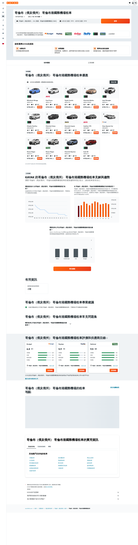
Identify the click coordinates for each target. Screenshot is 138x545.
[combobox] (19, 17)
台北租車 (31, 493)
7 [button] (61, 43)
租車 (35, 541)
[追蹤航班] (3, 29)
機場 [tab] (49, 479)
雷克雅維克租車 (33, 495)
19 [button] (52, 52)
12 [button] (52, 47)
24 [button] (44, 56)
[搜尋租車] (3, 16)
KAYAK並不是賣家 (73, 525)
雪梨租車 (89, 493)
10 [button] (44, 47)
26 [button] (53, 56)
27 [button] (57, 56)
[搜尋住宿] (3, 12)
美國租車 (41, 541)
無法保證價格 (49, 519)
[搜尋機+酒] (3, 20)
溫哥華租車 (90, 498)
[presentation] (107, 338)
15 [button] (66, 47)
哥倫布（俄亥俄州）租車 (60, 541)
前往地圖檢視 (114, 420)
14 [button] (61, 47)
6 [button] (57, 43)
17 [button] (43, 52)
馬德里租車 (61, 493)
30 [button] (39, 60)
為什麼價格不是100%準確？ (73, 531)
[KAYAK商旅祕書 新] (3, 33)
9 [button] (39, 47)
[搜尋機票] (3, 8)
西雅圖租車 (32, 498)
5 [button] (52, 43)
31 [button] (44, 60)
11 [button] (48, 47)
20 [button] (57, 52)
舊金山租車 (90, 490)
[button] (3, 3)
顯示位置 (52, 365)
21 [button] (61, 52)
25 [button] (48, 56)
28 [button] (61, 56)
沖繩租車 (31, 490)
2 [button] (39, 43)
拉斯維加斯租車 (33, 501)
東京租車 (60, 495)
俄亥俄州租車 (49, 541)
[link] (72, 269)
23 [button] (39, 56)
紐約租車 (89, 495)
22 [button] (66, 52)
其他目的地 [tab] (31, 479)
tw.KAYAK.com (28, 541)
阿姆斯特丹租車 (62, 498)
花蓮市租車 (32, 503)
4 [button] (48, 43)
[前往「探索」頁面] (3, 25)
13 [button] (57, 47)
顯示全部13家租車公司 (31, 411)
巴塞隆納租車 (91, 501)
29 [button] (66, 56)
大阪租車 (60, 501)
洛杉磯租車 (61, 490)
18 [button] (48, 52)
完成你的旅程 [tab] (41, 479)
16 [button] (39, 52)
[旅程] (3, 38)
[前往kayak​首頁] (12, 3)
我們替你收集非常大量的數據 (73, 528)
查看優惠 (39, 107)
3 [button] (43, 43)
